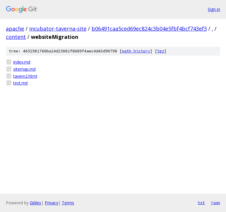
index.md (21, 62)
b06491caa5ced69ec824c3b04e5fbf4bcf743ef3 (149, 28)
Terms (68, 203)
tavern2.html (25, 76)
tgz (160, 51)
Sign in (214, 9)
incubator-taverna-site (58, 28)
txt (201, 202)
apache (15, 28)
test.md (20, 83)
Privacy (51, 203)
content (16, 36)
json (215, 202)
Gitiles (35, 203)
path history (136, 51)
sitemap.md (24, 69)
